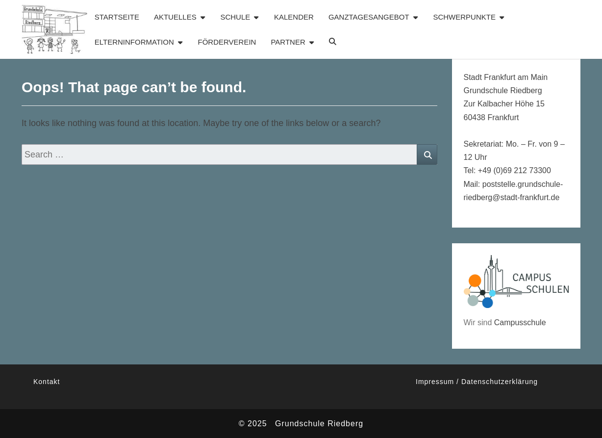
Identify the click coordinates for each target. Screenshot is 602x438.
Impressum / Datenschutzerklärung (477, 382)
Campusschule (520, 322)
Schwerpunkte (464, 17)
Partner (288, 42)
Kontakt (46, 382)
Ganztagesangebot (368, 17)
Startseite (117, 17)
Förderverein (227, 42)
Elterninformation (134, 42)
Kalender (294, 17)
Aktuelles (175, 17)
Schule (235, 17)
